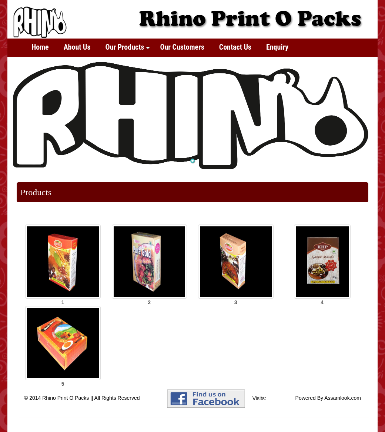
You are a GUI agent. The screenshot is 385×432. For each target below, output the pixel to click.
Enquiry (277, 47)
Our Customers (182, 47)
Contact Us (235, 47)
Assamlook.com (342, 398)
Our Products (128, 47)
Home (40, 47)
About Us (77, 47)
